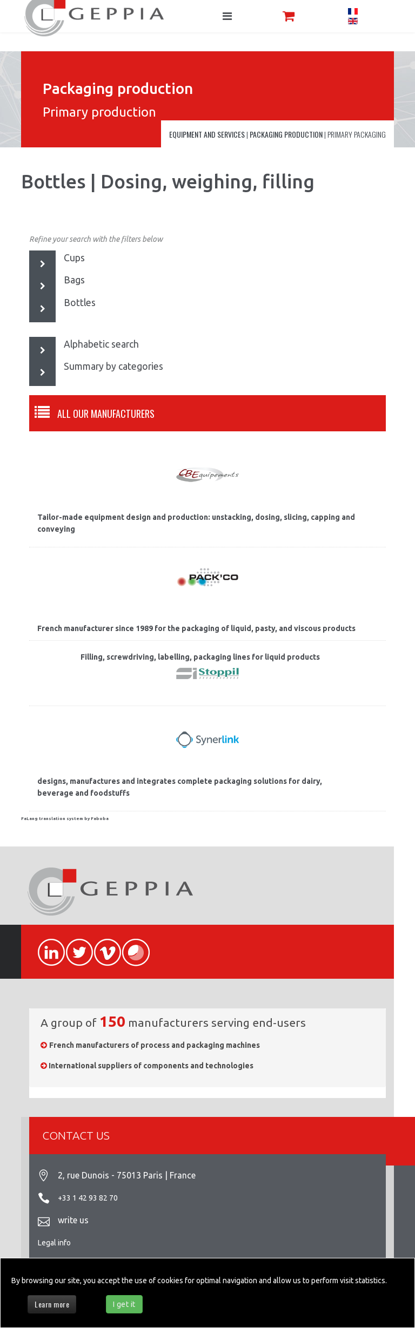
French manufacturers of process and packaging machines (154, 1045)
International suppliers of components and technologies (151, 1065)
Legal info (54, 1242)
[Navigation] (227, 16)
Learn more (52, 1304)
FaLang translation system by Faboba (65, 818)
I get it (124, 1304)
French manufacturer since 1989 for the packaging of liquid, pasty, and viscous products (196, 628)
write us (73, 1220)
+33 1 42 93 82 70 (88, 1198)
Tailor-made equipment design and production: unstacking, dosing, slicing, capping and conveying (196, 523)
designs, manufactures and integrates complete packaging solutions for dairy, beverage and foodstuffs (179, 787)
